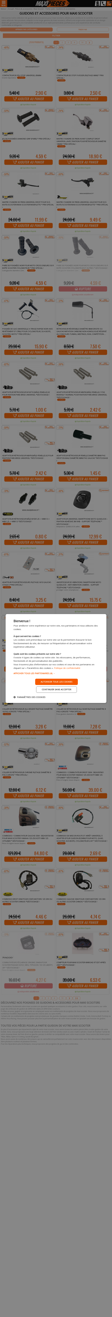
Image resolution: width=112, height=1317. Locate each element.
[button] (56, 673)
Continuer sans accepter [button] (56, 689)
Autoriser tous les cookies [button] (56, 681)
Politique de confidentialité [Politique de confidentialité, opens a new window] (67, 668)
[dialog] (56, 658)
